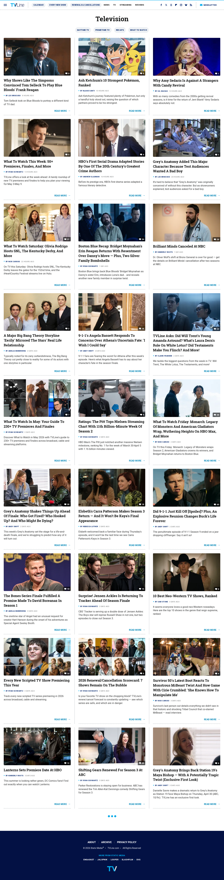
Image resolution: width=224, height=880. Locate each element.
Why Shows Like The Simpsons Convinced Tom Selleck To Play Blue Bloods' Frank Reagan (33, 85)
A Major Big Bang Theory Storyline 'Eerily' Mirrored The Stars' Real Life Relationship (33, 340)
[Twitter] (166, 5)
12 (68, 762)
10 (68, 588)
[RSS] (191, 5)
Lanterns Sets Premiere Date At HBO (33, 770)
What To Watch (138, 30)
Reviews (139, 4)
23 (218, 328)
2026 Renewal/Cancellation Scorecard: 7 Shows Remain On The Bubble (110, 682)
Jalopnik (102, 859)
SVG (138, 859)
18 (143, 504)
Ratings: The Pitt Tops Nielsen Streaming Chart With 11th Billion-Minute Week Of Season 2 (111, 426)
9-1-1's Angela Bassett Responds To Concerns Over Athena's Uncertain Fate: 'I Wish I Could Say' (111, 340)
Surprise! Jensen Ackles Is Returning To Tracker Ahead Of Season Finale (110, 598)
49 (218, 504)
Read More (60, 110)
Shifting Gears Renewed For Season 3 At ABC (110, 772)
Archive (106, 842)
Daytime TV (83, 30)
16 (143, 328)
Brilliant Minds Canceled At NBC (179, 246)
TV (114, 4)
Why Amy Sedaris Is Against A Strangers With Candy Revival (185, 83)
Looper (114, 859)
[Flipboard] (176, 5)
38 (218, 414)
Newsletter (208, 5)
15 (143, 588)
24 (143, 239)
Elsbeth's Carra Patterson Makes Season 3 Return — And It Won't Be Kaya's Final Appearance (111, 516)
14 (68, 673)
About (92, 842)
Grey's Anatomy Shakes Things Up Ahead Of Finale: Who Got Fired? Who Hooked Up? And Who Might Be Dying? (37, 516)
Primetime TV (102, 30)
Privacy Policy (126, 842)
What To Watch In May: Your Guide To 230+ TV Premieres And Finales (34, 424)
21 (68, 239)
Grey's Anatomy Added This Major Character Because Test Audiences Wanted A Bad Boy (181, 166)
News (106, 4)
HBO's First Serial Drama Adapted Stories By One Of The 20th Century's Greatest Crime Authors (111, 166)
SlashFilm (127, 859)
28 (218, 239)
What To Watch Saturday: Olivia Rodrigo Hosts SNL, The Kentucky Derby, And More (36, 251)
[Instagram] (181, 5)
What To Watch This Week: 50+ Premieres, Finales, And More (28, 164)
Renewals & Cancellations (86, 5)
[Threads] (171, 5)
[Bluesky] (186, 5)
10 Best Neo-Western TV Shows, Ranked (185, 596)
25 (143, 762)
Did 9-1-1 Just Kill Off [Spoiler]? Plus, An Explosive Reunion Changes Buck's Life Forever (185, 516)
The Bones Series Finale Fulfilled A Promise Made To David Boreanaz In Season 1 (33, 600)
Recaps (120, 30)
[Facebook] (161, 5)
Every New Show (57, 5)
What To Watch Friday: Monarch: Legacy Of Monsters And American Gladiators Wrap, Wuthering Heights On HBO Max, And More (185, 428)
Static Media (97, 848)
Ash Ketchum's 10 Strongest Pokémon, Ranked (109, 82)
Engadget (88, 859)
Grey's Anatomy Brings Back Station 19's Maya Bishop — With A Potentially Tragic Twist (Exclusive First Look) (186, 775)
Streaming (126, 4)
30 (68, 504)
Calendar (38, 5)
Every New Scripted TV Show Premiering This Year (37, 682)
